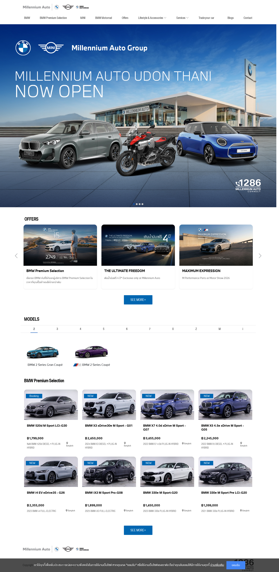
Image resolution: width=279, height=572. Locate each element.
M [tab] (220, 329)
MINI (82, 18)
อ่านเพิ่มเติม (217, 565)
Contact (248, 18)
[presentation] (16, 256)
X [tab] (173, 329)
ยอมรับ (236, 565)
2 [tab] (34, 329)
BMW (27, 18)
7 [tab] (149, 329)
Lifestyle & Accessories (152, 17)
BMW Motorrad (103, 18)
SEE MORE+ (138, 300)
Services (182, 18)
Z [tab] (196, 329)
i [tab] (242, 329)
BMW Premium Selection (53, 18)
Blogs (230, 18)
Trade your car (206, 18)
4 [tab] (80, 329)
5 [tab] (103, 329)
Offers (125, 18)
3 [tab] (57, 329)
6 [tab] (126, 329)
